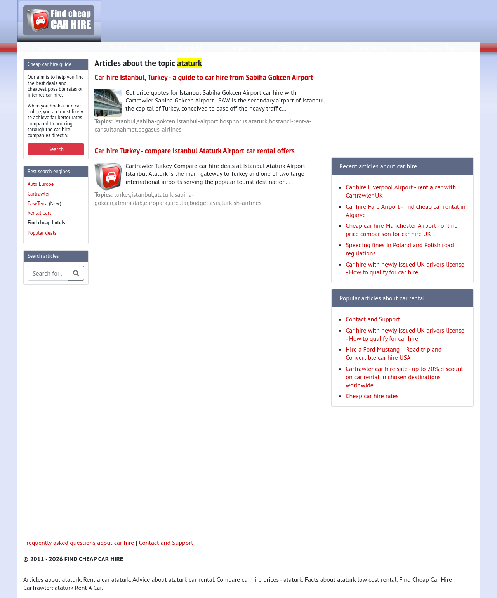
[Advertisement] (54, 407)
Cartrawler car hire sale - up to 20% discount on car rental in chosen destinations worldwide (404, 377)
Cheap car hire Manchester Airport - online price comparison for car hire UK (401, 229)
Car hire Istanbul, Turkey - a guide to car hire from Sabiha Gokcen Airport (203, 77)
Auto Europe (41, 184)
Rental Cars (40, 213)
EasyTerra (38, 203)
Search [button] (56, 149)
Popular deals (42, 233)
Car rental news (365, 47)
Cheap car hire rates (57, 47)
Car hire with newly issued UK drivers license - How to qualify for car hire (405, 268)
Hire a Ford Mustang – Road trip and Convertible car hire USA (393, 353)
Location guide (185, 47)
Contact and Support (439, 47)
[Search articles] (48, 273)
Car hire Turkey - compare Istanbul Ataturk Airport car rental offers (194, 150)
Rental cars (124, 47)
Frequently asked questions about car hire (78, 542)
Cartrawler (39, 194)
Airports (241, 47)
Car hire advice (298, 47)
